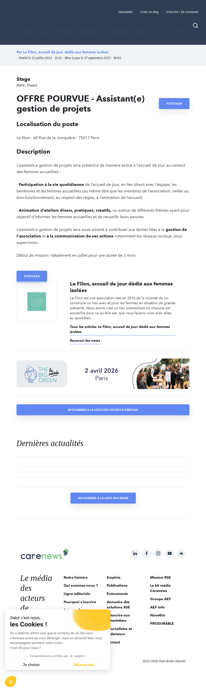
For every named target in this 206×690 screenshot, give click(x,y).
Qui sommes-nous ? (81, 585)
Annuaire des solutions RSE (118, 604)
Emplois (179, 32)
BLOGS (46, 32)
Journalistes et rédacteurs (119, 631)
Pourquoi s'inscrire (80, 602)
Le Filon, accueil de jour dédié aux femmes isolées (66, 52)
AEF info (157, 607)
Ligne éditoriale (77, 594)
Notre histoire (75, 577)
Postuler (174, 103)
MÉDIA (30, 32)
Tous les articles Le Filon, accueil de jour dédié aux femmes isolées (120, 329)
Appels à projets (151, 32)
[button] (11, 681)
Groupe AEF (160, 599)
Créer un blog (149, 12)
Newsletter (126, 12)
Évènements (118, 32)
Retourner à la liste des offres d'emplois (103, 410)
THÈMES (64, 32)
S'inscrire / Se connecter (182, 12)
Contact (113, 642)
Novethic (157, 615)
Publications (89, 32)
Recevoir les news (85, 340)
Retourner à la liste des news (103, 498)
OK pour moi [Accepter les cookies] (84, 665)
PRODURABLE (162, 623)
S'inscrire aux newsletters (118, 617)
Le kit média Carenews (160, 588)
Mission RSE (160, 577)
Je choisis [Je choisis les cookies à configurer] (31, 665)
